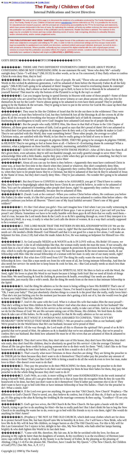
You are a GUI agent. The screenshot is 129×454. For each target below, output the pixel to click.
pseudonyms (66, 23)
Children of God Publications (23, 2)
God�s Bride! (43, 2)
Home (6, 2)
